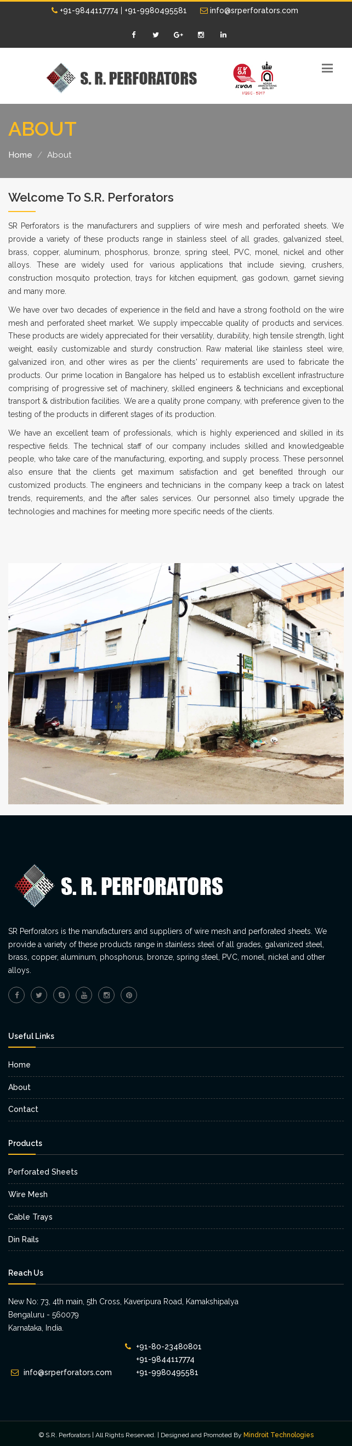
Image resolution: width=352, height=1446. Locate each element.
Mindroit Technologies (278, 1435)
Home (20, 155)
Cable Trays (30, 1217)
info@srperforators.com (249, 10)
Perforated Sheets (43, 1171)
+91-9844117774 (85, 10)
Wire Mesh (28, 1194)
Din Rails (23, 1239)
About (19, 1087)
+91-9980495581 (155, 10)
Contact (23, 1109)
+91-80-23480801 (169, 1346)
